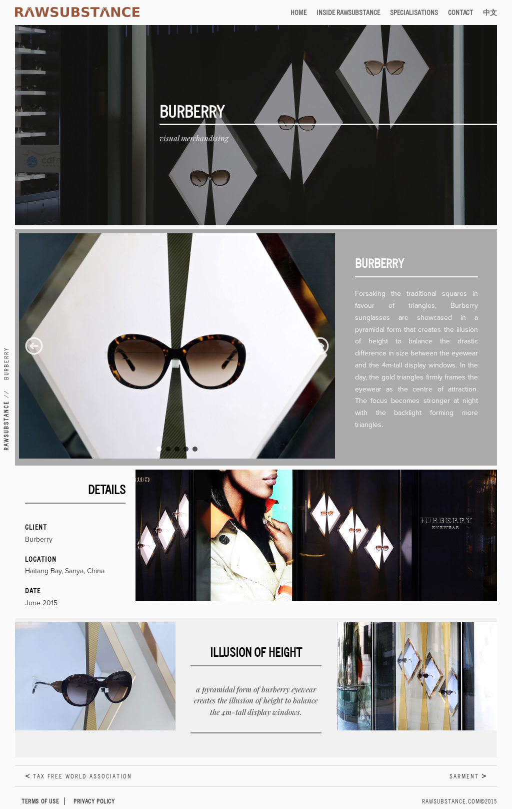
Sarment (464, 776)
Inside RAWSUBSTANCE (348, 12)
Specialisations (414, 12)
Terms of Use (40, 801)
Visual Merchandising (194, 138)
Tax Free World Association (82, 776)
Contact (460, 12)
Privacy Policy (94, 801)
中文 (490, 12)
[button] (34, 346)
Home (298, 12)
